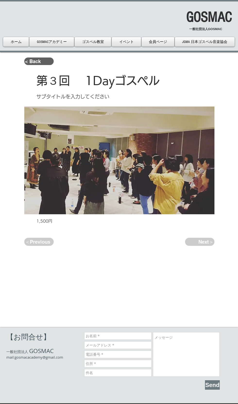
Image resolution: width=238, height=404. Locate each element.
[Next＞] (199, 242)
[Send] (212, 385)
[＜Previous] (39, 242)
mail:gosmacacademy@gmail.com (34, 357)
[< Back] (39, 61)
